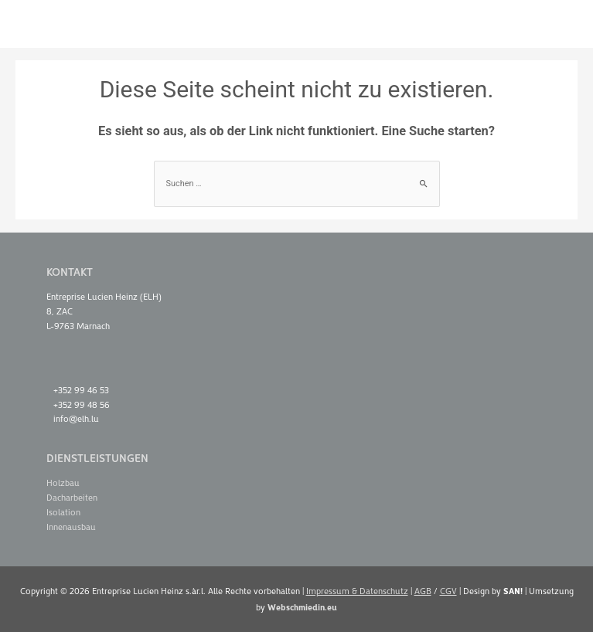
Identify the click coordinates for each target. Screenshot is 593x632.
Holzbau (63, 482)
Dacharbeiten (71, 497)
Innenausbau (71, 526)
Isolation (63, 512)
